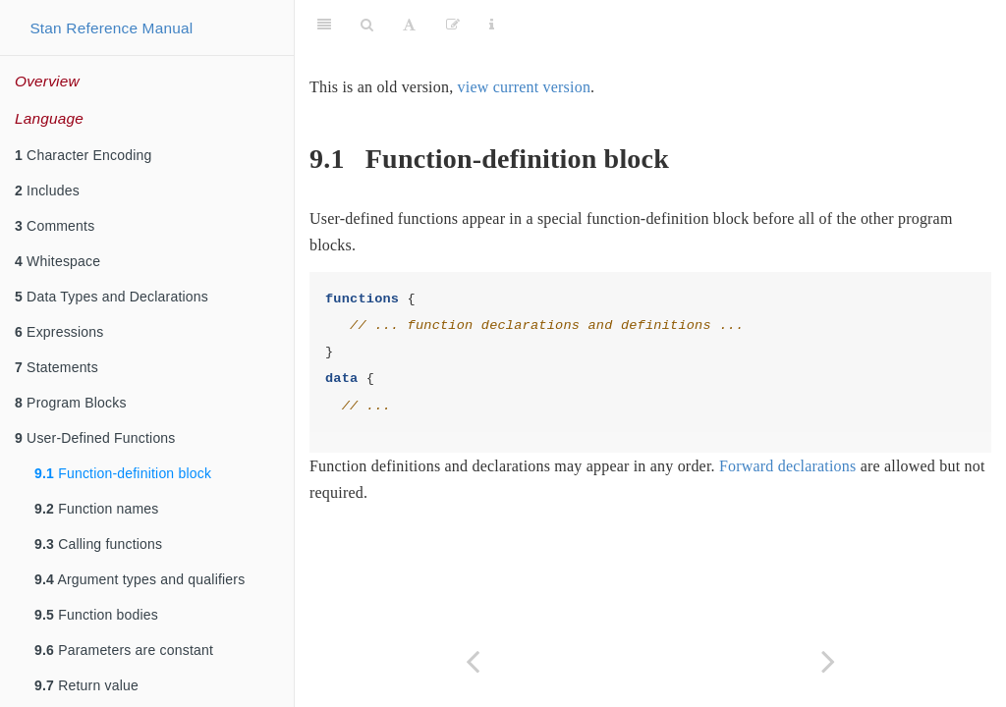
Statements (56, 367)
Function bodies (96, 615)
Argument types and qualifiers (139, 579)
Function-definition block (122, 473)
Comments (54, 226)
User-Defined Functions (95, 438)
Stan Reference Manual (111, 28)
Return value (86, 685)
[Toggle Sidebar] (324, 24)
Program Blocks (71, 402)
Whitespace (57, 261)
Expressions (59, 332)
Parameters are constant (123, 650)
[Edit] (453, 24)
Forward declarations (788, 466)
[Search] (367, 24)
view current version (524, 87)
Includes (47, 190)
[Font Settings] (409, 24)
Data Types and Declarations (111, 296)
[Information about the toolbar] (492, 24)
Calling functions (98, 544)
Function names (96, 509)
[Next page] (828, 661)
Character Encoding (83, 155)
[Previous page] (472, 661)
